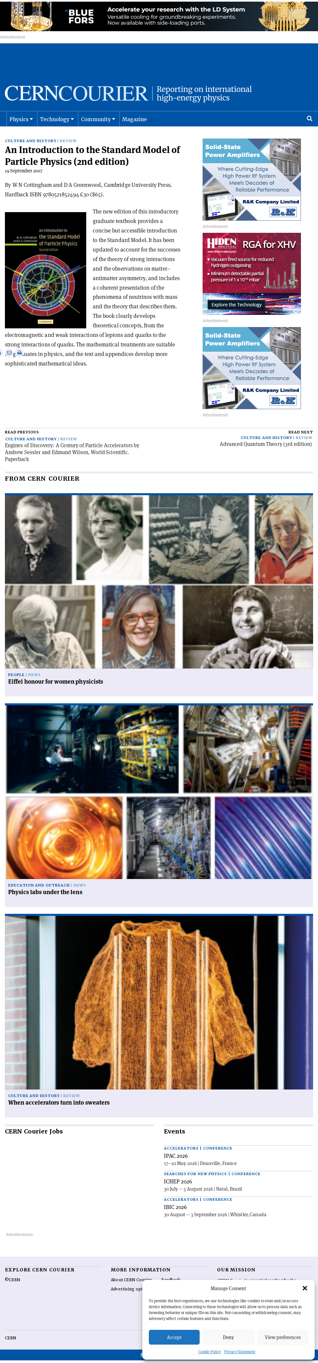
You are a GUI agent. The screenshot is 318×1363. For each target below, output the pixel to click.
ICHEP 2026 (178, 1188)
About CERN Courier (131, 1286)
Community (96, 126)
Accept (174, 1337)
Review (68, 147)
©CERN (12, 1286)
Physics (19, 126)
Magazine (134, 126)
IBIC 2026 (175, 1213)
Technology (55, 126)
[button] (305, 1288)
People (16, 681)
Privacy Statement (239, 1351)
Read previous (22, 438)
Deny (228, 1337)
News (34, 681)
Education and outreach (39, 892)
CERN (10, 1344)
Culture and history (30, 147)
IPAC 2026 (176, 1162)
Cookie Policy (209, 1351)
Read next (300, 438)
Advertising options (131, 1295)
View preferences (283, 1337)
